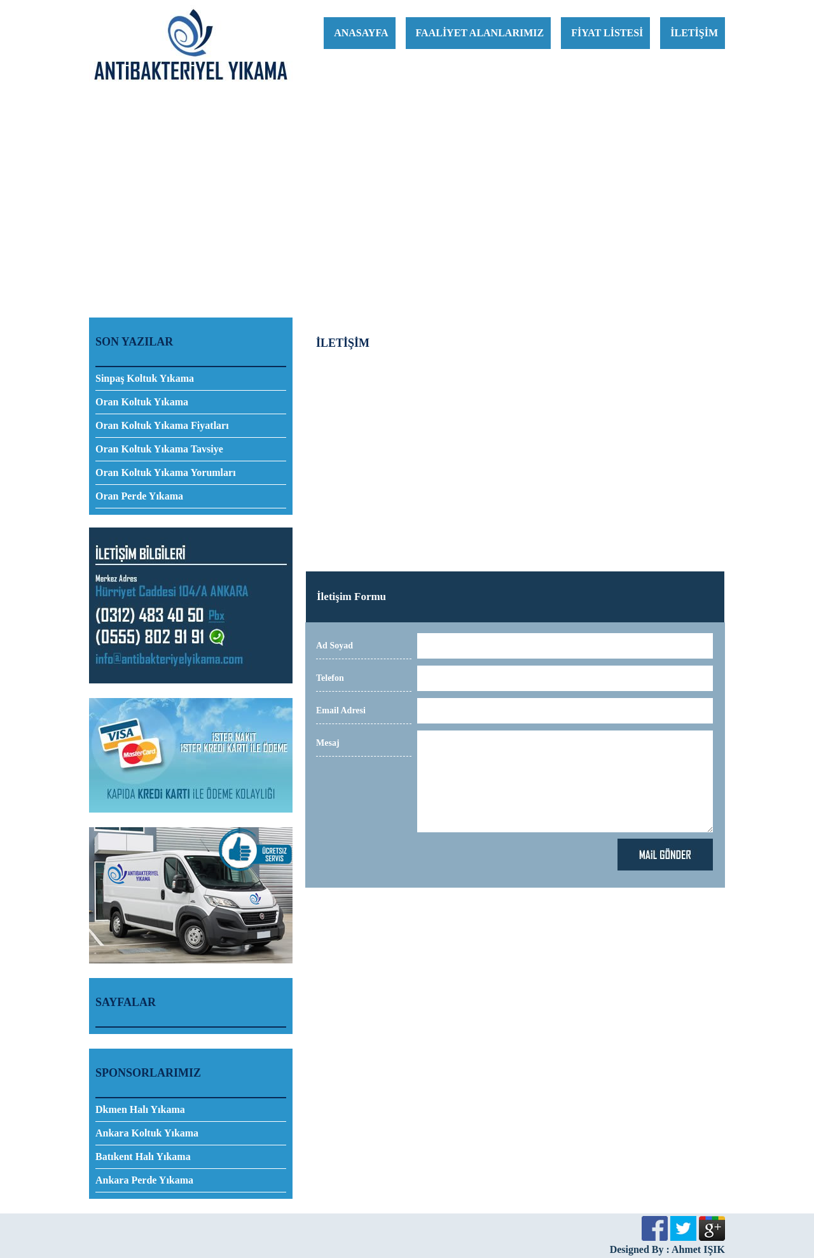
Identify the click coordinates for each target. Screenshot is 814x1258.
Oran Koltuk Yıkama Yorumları (165, 472)
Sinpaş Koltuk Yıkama (144, 378)
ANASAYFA (361, 32)
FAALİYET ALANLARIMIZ (480, 32)
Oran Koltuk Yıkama (141, 401)
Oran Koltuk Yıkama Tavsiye (159, 449)
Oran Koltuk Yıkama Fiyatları (162, 425)
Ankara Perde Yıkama (144, 1180)
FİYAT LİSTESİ (607, 32)
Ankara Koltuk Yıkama (146, 1133)
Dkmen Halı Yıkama (140, 1109)
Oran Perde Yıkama (139, 496)
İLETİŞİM (694, 32)
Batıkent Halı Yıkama (143, 1156)
